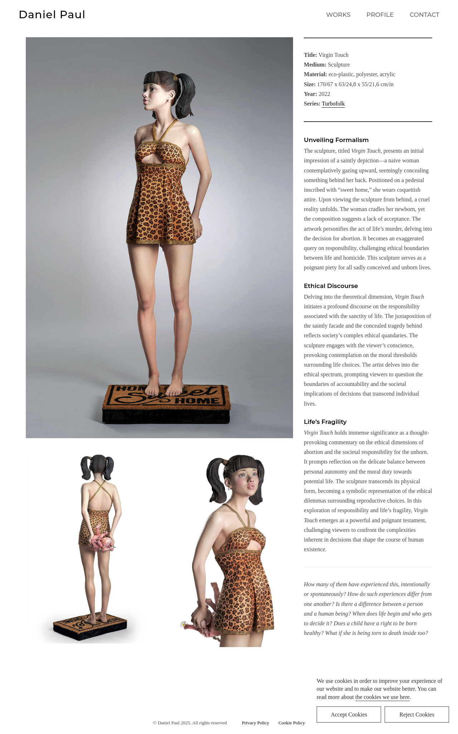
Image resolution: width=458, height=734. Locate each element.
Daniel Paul (52, 14)
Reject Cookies (416, 714)
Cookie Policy (291, 722)
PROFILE (380, 14)
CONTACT (424, 14)
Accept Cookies (349, 714)
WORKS (338, 14)
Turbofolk (333, 104)
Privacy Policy (257, 722)
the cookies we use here (382, 697)
